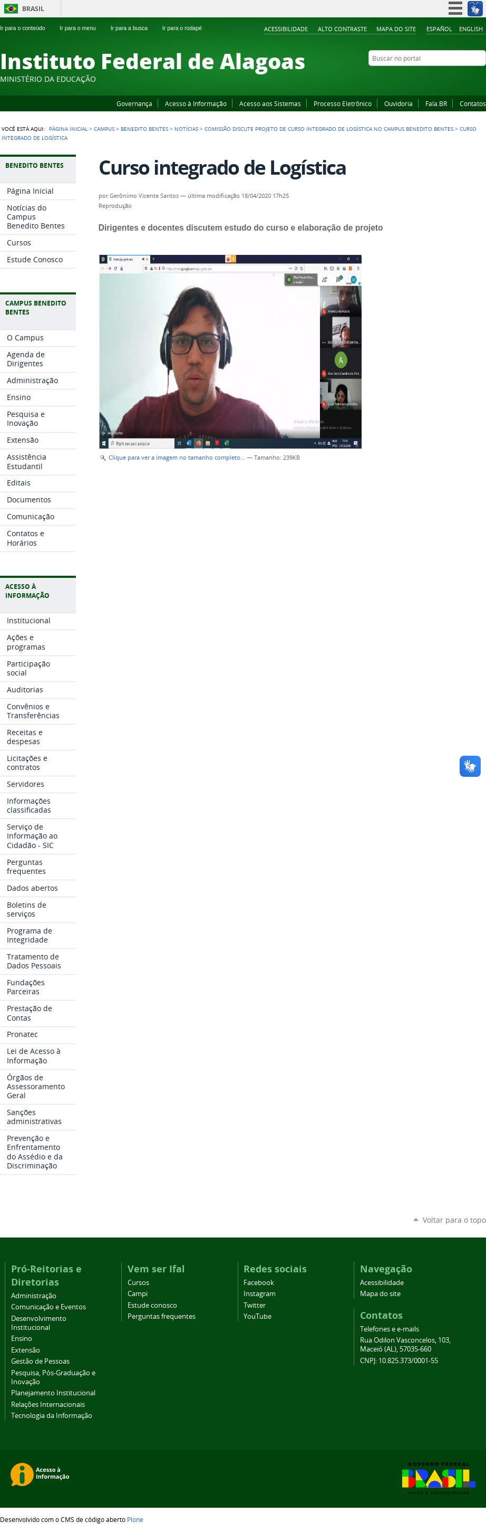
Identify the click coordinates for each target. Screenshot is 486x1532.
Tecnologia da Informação (51, 1415)
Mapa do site (396, 29)
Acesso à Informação (196, 103)
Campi (138, 1293)
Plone (135, 1519)
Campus (104, 128)
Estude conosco (152, 1305)
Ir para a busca (134, 28)
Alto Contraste (342, 29)
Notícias (186, 128)
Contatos (473, 103)
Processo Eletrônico (343, 103)
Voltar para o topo (454, 1220)
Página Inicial (68, 128)
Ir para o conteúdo (27, 28)
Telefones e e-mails (389, 1329)
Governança (134, 103)
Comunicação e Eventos (48, 1306)
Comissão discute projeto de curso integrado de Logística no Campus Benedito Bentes (329, 128)
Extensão (25, 1350)
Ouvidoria (398, 103)
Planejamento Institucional (53, 1392)
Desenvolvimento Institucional (38, 1323)
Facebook (428, 78)
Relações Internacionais (48, 1404)
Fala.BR (436, 103)
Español (439, 29)
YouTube (441, 78)
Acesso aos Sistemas (270, 103)
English (471, 29)
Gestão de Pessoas (40, 1361)
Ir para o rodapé (186, 28)
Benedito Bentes (144, 128)
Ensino (21, 1338)
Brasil (33, 8)
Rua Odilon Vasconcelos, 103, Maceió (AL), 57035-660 (405, 1345)
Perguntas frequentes (162, 1316)
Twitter (467, 78)
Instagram (454, 78)
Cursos (138, 1282)
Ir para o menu (82, 28)
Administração (33, 1295)
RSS (480, 78)
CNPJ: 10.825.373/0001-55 (399, 1360)
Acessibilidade (286, 29)
